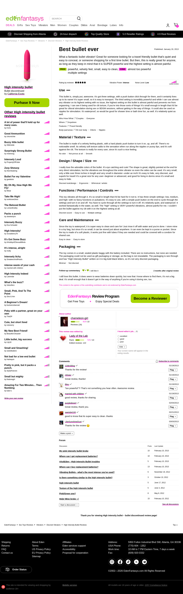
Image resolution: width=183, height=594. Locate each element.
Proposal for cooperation (75, 553)
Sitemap (36, 556)
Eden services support (74, 545)
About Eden (38, 542)
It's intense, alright (14, 248)
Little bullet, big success (18, 339)
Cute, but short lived (15, 322)
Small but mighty (13, 376)
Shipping (6, 542)
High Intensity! (12, 231)
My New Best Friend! (16, 331)
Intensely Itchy (12, 256)
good (122, 339)
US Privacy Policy (41, 549)
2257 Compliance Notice (156, 585)
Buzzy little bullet (14, 142)
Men (52, 25)
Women (62, 25)
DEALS (10, 25)
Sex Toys (30, 25)
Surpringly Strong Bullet (18, 151)
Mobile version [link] (69, 585)
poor (122, 342)
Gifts (20, 25)
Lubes (113, 25)
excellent (123, 336)
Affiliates (66, 542)
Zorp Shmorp (11, 168)
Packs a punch (12, 213)
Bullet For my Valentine (17, 176)
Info (121, 25)
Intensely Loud (12, 159)
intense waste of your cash (19, 265)
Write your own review (13, 398)
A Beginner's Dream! (16, 302)
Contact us (7, 553)
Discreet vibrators (55, 41)
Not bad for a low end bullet (19, 356)
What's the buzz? (14, 282)
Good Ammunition (14, 133)
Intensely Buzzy (13, 222)
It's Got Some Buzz (15, 239)
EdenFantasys (11, 41)
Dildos (84, 25)
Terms (35, 545)
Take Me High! (12, 196)
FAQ (3, 549)
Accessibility (68, 549)
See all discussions (170, 504)
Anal (92, 25)
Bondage (102, 25)
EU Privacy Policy (41, 553)
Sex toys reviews (27, 41)
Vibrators (43, 25)
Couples (74, 25)
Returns (5, 545)
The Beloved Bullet (15, 205)
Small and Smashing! (16, 348)
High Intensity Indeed (16, 273)
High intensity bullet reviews (76, 41)
